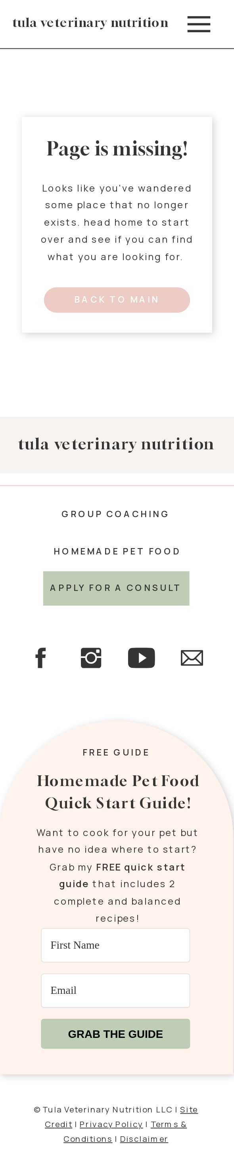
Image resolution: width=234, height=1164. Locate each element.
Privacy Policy (111, 1123)
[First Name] (115, 945)
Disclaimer (144, 1137)
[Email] (115, 990)
